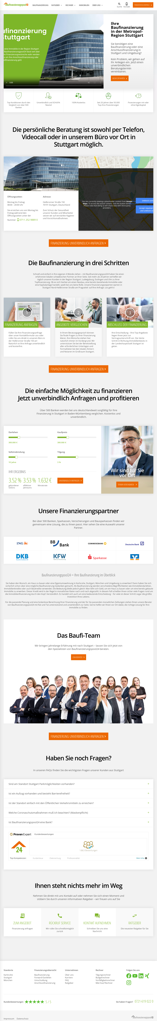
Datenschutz (22, 1018)
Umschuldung (40, 980)
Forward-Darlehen (42, 977)
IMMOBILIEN (84, 5)
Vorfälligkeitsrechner (105, 980)
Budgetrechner (103, 977)
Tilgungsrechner (103, 975)
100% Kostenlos (78, 102)
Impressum (9, 1018)
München (8, 980)
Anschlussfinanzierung (44, 983)
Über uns (69, 975)
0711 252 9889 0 (29, 219)
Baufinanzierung (42, 975)
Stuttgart (8, 977)
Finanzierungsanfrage (143, 5)
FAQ (67, 980)
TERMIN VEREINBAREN (128, 484)
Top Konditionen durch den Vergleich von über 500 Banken (18, 105)
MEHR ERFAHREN (120, 78)
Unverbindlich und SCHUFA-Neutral (48, 103)
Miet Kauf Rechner (104, 983)
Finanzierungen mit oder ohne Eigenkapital (138, 103)
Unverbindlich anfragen (71, 480)
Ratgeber (69, 983)
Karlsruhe (8, 975)
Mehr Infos (141, 858)
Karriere (69, 977)
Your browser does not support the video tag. (54, 51)
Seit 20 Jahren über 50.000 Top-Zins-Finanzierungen (108, 103)
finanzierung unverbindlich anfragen (79, 243)
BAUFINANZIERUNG (40, 5)
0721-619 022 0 (144, 1001)
